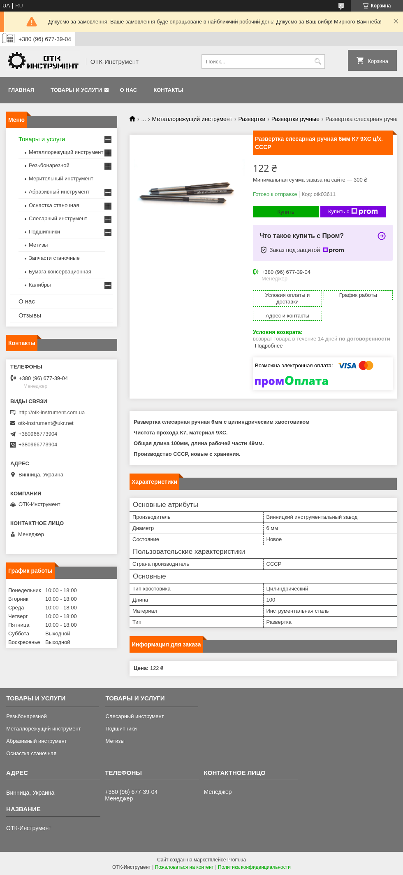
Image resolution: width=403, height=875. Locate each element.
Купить (285, 212)
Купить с (353, 211)
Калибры (40, 285)
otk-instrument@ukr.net (46, 423)
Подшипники (44, 232)
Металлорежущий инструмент (192, 119)
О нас (128, 90)
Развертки (251, 119)
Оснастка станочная (54, 205)
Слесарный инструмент (58, 218)
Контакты (168, 90)
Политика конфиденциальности (254, 867)
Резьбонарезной (49, 165)
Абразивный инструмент (59, 192)
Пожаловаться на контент (184, 867)
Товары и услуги (76, 90)
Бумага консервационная (60, 271)
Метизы (38, 245)
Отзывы (30, 315)
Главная (21, 90)
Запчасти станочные (54, 258)
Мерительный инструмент (61, 178)
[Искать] (317, 61)
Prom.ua (236, 860)
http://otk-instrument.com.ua (52, 412)
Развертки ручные (295, 119)
